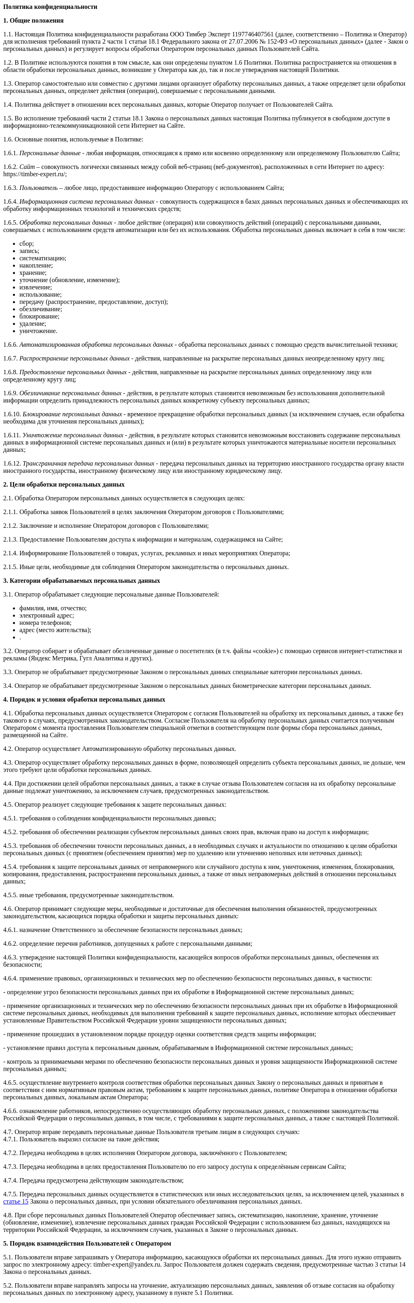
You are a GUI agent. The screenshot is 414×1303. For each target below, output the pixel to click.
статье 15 (15, 1201)
